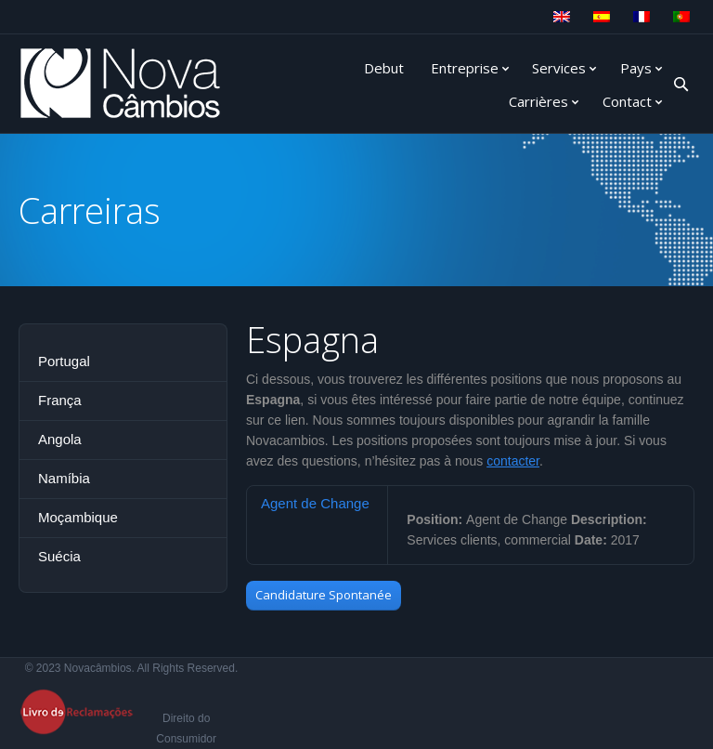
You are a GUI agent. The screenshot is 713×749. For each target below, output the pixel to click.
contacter (512, 460)
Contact (627, 101)
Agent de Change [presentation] (315, 503)
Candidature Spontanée (323, 594)
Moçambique (78, 517)
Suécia (59, 556)
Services (559, 68)
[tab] (317, 503)
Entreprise (465, 68)
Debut (384, 68)
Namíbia (64, 478)
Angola (60, 439)
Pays (636, 68)
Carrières (538, 101)
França (60, 400)
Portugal (64, 361)
